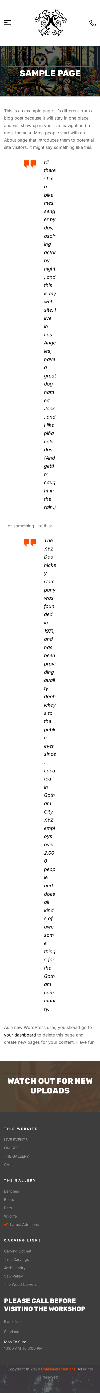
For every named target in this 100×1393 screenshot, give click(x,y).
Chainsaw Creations (57, 1369)
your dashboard (20, 1035)
